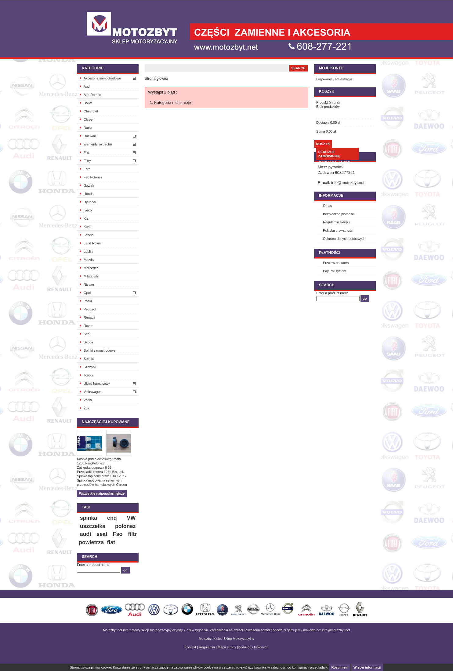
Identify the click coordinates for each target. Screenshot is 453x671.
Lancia (88, 235)
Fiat (86, 152)
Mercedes (91, 268)
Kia (86, 218)
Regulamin (207, 647)
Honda (88, 194)
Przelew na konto (336, 263)
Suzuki (89, 359)
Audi (87, 86)
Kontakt (190, 647)
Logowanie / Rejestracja (334, 79)
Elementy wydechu (98, 144)
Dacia (88, 128)
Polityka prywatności (338, 230)
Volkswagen (93, 392)
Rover (88, 326)
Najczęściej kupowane (106, 422)
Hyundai (90, 202)
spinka (88, 518)
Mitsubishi (91, 276)
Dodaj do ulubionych (253, 647)
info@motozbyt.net (347, 182)
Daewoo (90, 136)
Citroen (89, 119)
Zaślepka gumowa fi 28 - (95, 467)
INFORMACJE (331, 195)
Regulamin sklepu (336, 222)
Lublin (88, 251)
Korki (87, 227)
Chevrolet (91, 111)
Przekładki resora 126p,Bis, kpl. (100, 472)
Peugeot (90, 309)
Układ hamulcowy (97, 383)
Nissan (89, 284)
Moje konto (331, 68)
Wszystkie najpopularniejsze (102, 493)
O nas (327, 205)
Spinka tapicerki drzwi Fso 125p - (101, 476)
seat (101, 534)
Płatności (329, 253)
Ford (87, 169)
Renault (89, 317)
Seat (87, 334)
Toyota (88, 375)
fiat (111, 542)
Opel (87, 293)
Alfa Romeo (92, 95)
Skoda (88, 342)
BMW (88, 103)
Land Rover (92, 243)
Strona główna (156, 78)
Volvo (88, 400)
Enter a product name (93, 564)
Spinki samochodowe (99, 350)
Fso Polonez (93, 177)
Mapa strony (227, 647)
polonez (125, 526)
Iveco (88, 210)
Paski (88, 301)
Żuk (86, 408)
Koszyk (326, 91)
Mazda (89, 260)
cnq (112, 518)
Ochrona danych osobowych (344, 238)
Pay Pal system (334, 271)
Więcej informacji (367, 667)
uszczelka (92, 526)
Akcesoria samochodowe (102, 78)
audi (85, 534)
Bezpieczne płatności (338, 214)
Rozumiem (339, 667)
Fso (118, 534)
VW (131, 518)
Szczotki (90, 367)
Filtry (87, 161)
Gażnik (89, 185)
